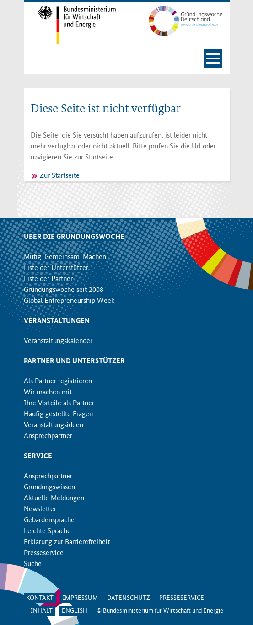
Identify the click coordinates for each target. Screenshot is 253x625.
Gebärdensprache (49, 520)
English (74, 611)
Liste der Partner (48, 279)
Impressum (80, 598)
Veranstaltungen (57, 321)
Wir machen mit (48, 392)
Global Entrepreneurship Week (69, 301)
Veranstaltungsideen (53, 425)
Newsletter (40, 509)
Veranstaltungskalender (58, 341)
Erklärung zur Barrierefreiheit (67, 542)
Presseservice (44, 553)
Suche (33, 564)
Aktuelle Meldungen (54, 498)
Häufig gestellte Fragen (58, 414)
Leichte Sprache (47, 531)
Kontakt (40, 598)
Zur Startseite (60, 176)
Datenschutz (128, 598)
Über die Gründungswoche (74, 237)
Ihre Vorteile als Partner (59, 403)
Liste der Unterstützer (56, 268)
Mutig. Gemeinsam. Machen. (66, 257)
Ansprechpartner (48, 436)
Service (38, 456)
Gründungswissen (49, 487)
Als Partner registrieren (58, 381)
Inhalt (42, 611)
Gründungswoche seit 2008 (63, 290)
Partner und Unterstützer (74, 361)
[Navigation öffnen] (213, 58)
